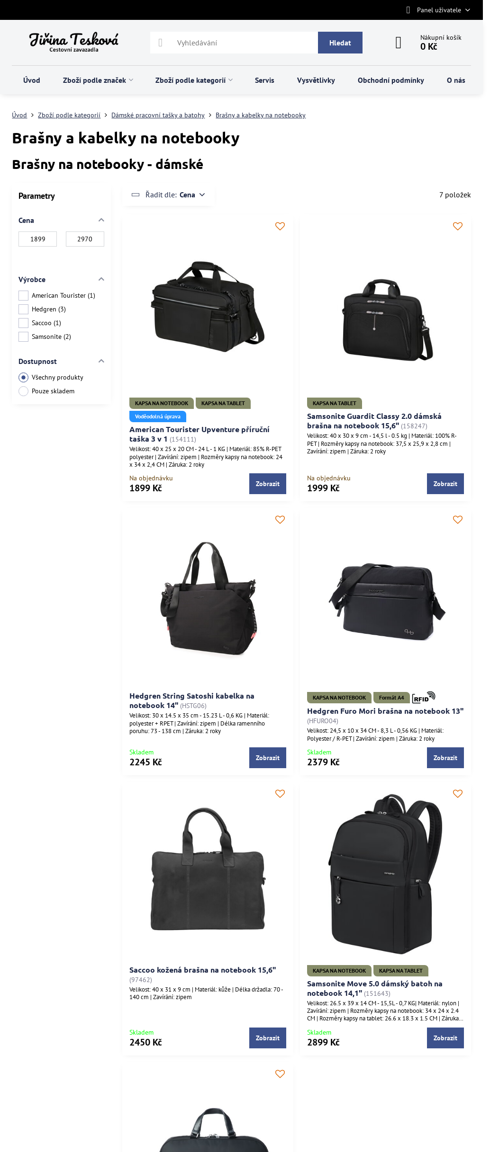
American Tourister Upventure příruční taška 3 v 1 (199, 433)
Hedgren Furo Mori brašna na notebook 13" (385, 711)
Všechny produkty (50, 377)
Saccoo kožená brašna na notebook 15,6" (202, 970)
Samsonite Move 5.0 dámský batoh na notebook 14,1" (375, 988)
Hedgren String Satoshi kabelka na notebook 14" (191, 700)
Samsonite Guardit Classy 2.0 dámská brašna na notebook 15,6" (374, 420)
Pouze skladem (46, 391)
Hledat (340, 42)
